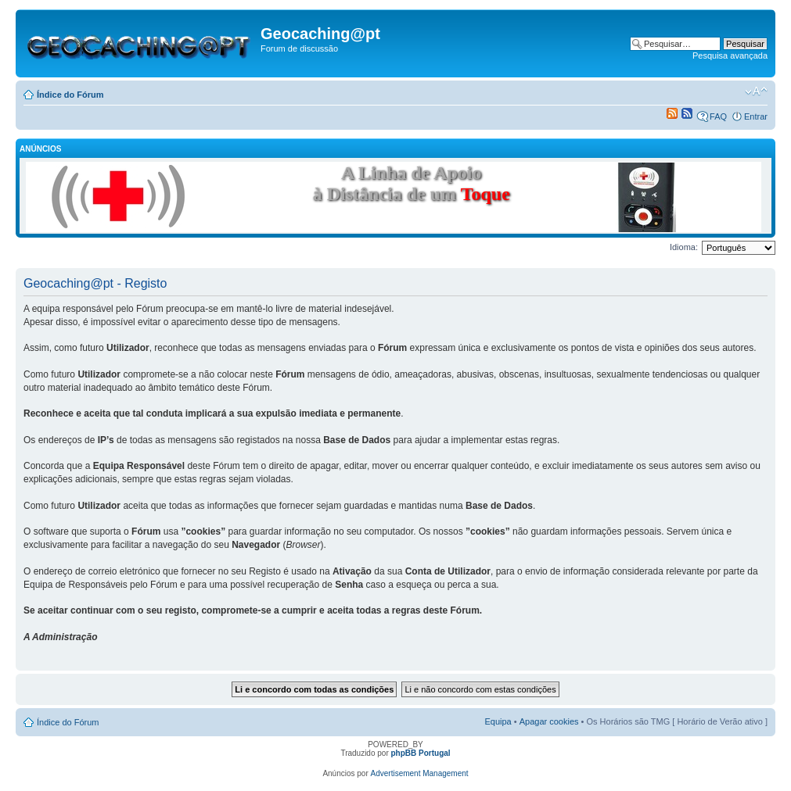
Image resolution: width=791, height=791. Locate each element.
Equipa (497, 721)
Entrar (756, 116)
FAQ (718, 116)
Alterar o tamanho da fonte (756, 91)
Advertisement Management (420, 773)
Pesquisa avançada (730, 55)
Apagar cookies (549, 721)
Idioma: (684, 247)
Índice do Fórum (70, 94)
